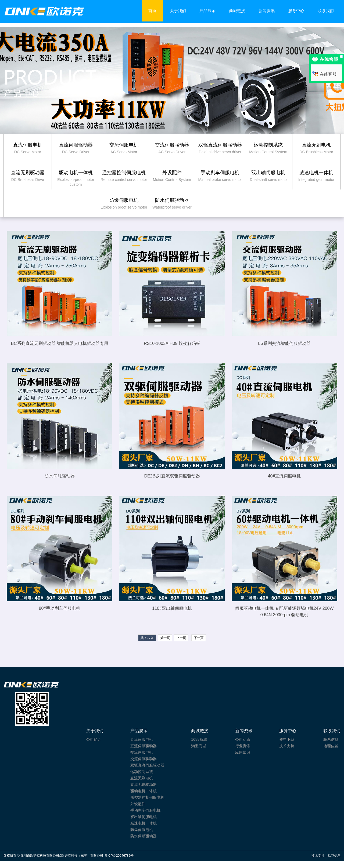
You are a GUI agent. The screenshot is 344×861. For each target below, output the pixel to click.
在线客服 (324, 74)
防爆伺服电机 (141, 829)
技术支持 (286, 746)
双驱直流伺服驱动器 (147, 765)
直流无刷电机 (141, 778)
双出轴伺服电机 (143, 817)
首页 (152, 10)
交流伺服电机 (141, 752)
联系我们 (326, 10)
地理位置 (330, 746)
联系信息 (330, 739)
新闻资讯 (267, 10)
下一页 (198, 638)
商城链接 (237, 10)
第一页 (165, 638)
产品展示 (207, 10)
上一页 (181, 638)
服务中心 (296, 10)
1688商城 (199, 739)
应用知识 (242, 752)
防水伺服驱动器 (143, 836)
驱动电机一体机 (143, 791)
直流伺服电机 (141, 739)
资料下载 (286, 739)
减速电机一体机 (143, 823)
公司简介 (93, 739)
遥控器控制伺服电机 (147, 797)
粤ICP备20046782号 (119, 856)
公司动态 (242, 739)
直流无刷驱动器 (143, 784)
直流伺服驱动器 (143, 746)
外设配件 (137, 804)
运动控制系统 (141, 771)
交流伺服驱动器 (143, 759)
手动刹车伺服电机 (145, 810)
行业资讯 (242, 746)
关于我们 (178, 10)
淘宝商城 (198, 746)
